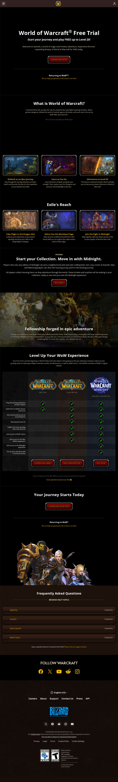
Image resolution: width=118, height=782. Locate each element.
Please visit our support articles (75, 652)
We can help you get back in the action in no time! (59, 79)
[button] (21, 171)
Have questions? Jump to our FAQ (59, 484)
